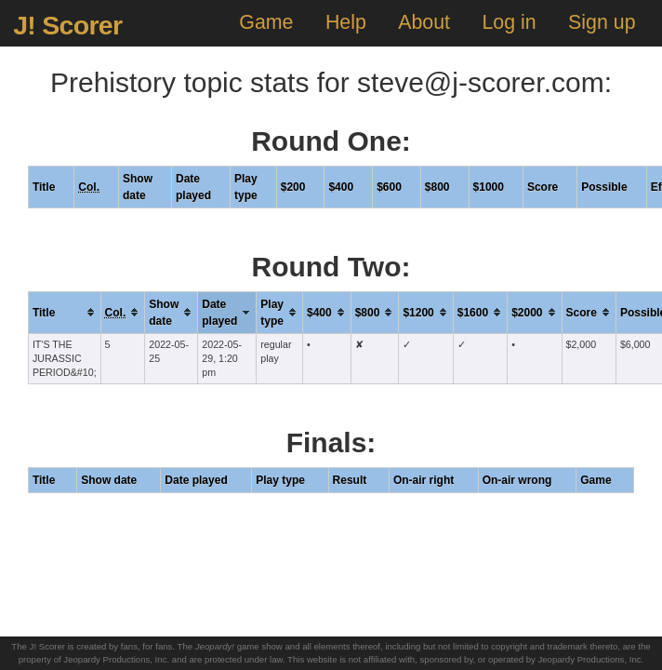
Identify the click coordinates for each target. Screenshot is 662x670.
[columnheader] (64, 312)
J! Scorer (67, 25)
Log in (509, 22)
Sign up (601, 22)
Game (266, 22)
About (424, 22)
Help (345, 22)
